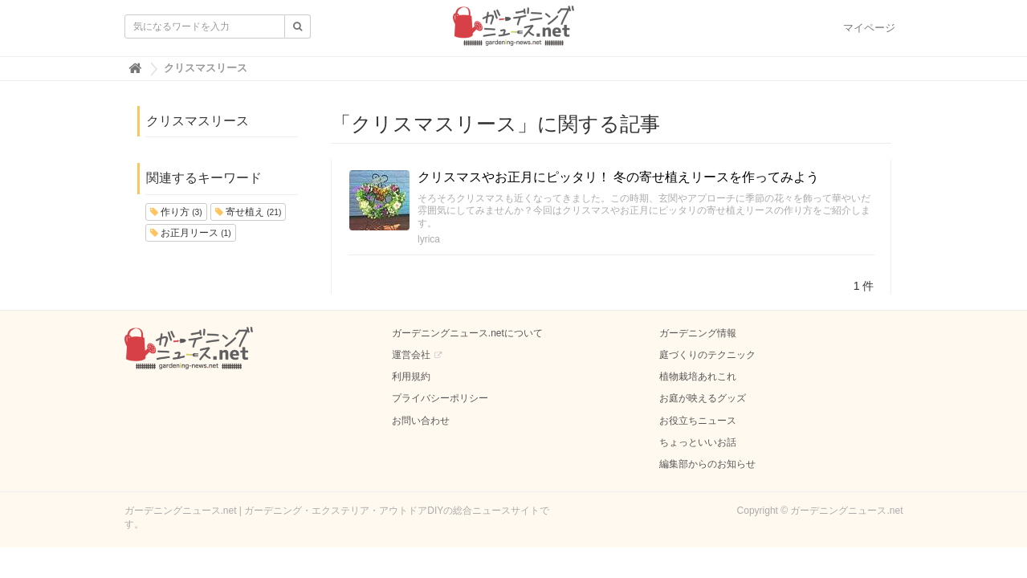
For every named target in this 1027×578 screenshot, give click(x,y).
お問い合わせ (421, 420)
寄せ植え (248, 212)
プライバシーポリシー (440, 398)
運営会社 (411, 354)
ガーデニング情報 (697, 333)
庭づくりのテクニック (707, 354)
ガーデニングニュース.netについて (467, 333)
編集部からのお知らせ (707, 464)
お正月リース (190, 232)
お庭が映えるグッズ (702, 398)
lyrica (429, 239)
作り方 (176, 212)
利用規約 (411, 376)
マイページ (869, 28)
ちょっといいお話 (697, 442)
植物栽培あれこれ (697, 376)
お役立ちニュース (697, 420)
